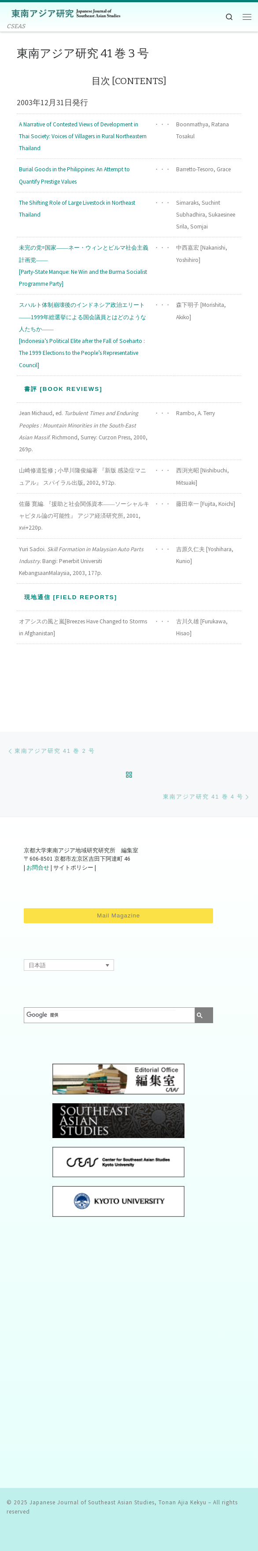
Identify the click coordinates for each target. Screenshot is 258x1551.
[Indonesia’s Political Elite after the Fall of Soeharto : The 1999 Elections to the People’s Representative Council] (82, 352)
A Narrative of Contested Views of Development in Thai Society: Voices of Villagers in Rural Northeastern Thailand (83, 136)
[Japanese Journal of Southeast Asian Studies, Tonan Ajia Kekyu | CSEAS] (64, 12)
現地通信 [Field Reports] (71, 597)
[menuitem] (69, 965)
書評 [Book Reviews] (63, 389)
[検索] (100, 1015)
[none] (69, 965)
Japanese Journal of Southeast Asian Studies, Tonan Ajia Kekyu (117, 1502)
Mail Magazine (118, 915)
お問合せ (37, 868)
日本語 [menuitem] (37, 965)
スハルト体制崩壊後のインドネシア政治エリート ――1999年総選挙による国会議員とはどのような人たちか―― (82, 316)
